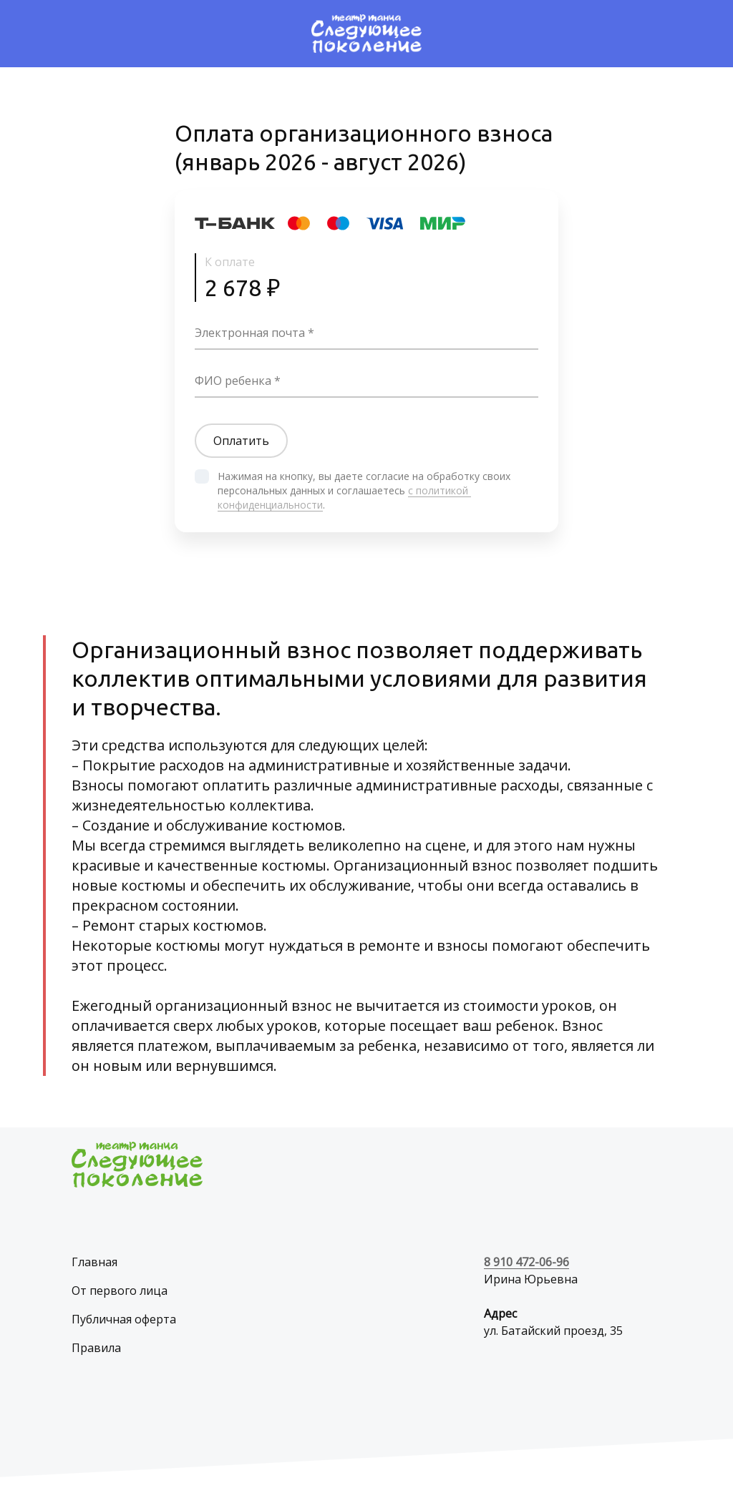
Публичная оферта (124, 1319)
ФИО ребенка (233, 380)
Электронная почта (250, 333)
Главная (94, 1262)
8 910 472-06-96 (526, 1262)
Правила (96, 1348)
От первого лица (120, 1290)
